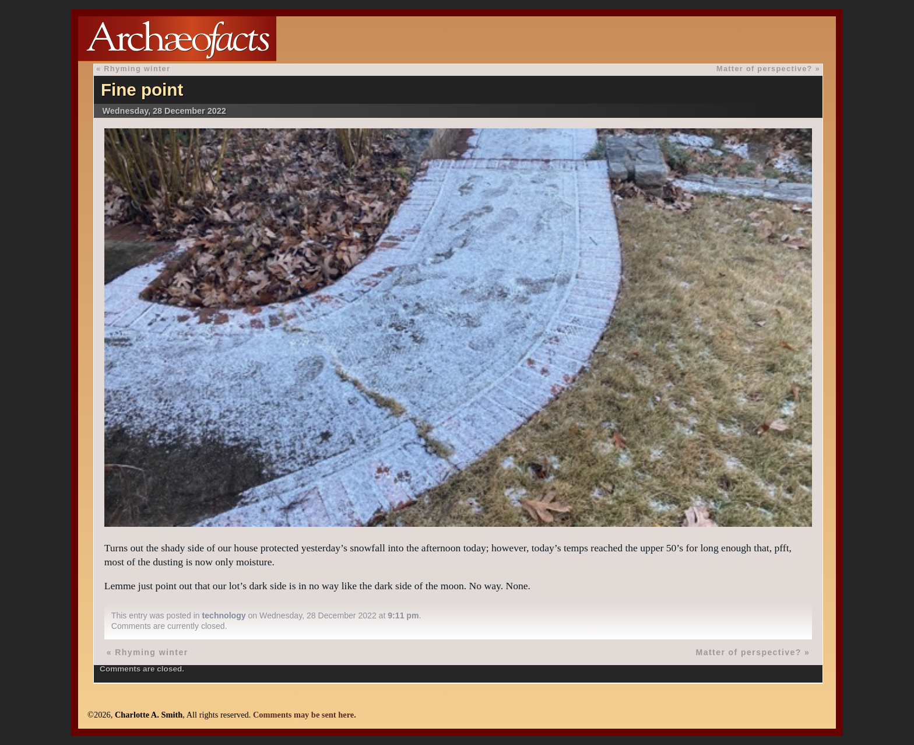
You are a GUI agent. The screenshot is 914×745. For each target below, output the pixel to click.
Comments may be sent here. (304, 714)
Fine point (142, 89)
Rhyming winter (137, 68)
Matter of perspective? (764, 68)
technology (224, 615)
